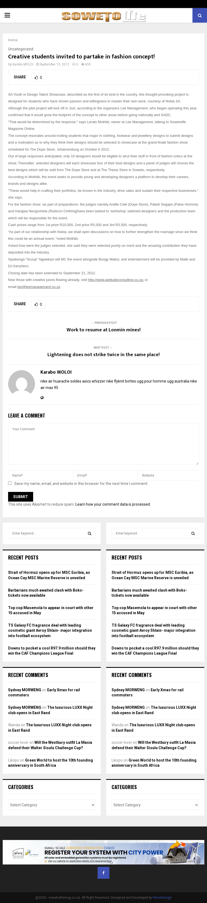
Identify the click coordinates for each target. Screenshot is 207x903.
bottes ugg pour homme (145, 381)
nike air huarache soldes (60, 381)
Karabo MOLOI (22, 64)
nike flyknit (115, 381)
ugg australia (178, 381)
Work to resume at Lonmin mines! (103, 330)
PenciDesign (162, 897)
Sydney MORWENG (24, 690)
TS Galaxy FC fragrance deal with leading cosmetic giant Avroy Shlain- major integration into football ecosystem (50, 630)
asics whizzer (93, 381)
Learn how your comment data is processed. (113, 504)
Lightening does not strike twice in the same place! (103, 355)
